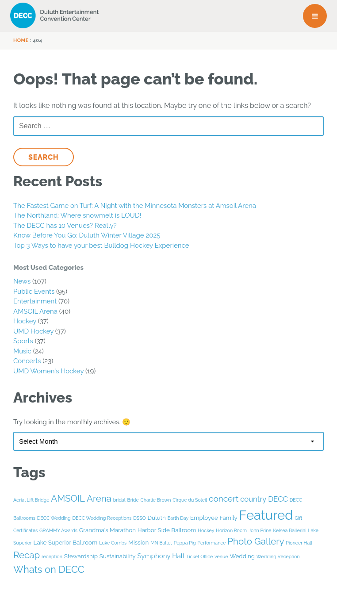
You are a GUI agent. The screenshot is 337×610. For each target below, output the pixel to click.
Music (22, 351)
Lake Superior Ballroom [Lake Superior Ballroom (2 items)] (66, 542)
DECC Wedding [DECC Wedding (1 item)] (54, 518)
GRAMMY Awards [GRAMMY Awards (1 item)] (58, 530)
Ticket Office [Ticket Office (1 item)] (199, 556)
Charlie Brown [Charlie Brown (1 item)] (155, 500)
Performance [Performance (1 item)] (212, 542)
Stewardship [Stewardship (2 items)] (81, 556)
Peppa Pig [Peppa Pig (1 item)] (185, 542)
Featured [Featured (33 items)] (266, 515)
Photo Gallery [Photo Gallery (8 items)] (255, 541)
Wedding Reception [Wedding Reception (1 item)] (278, 556)
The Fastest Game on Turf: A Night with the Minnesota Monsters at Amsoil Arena (134, 206)
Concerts (27, 361)
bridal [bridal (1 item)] (119, 500)
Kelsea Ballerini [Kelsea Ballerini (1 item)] (289, 530)
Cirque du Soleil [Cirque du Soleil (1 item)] (189, 500)
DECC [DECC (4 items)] (278, 499)
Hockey (24, 321)
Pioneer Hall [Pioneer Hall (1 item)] (299, 542)
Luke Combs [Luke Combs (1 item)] (112, 542)
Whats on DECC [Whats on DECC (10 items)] (48, 569)
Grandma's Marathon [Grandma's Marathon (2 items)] (107, 529)
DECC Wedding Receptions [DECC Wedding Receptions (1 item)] (101, 518)
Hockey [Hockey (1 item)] (206, 530)
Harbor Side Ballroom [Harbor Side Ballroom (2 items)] (167, 529)
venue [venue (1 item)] (221, 556)
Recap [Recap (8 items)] (26, 555)
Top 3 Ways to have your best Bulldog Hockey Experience (101, 245)
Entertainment (35, 301)
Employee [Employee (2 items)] (204, 517)
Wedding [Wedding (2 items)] (242, 556)
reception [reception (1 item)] (52, 556)
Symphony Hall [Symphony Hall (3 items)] (160, 556)
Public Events (33, 291)
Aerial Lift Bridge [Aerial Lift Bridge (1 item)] (31, 500)
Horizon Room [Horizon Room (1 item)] (231, 530)
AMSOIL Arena (35, 311)
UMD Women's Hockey (48, 371)
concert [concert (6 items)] (223, 498)
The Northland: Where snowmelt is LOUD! (77, 215)
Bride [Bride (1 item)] (133, 500)
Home (21, 40)
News (22, 281)
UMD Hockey (33, 331)
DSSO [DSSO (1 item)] (139, 518)
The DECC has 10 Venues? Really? (65, 226)
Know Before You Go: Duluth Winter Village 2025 (86, 235)
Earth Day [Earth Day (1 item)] (178, 518)
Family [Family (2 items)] (228, 517)
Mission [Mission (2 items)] (138, 542)
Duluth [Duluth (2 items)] (157, 517)
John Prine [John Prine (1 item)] (260, 530)
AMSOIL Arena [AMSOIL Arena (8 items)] (81, 498)
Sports (23, 341)
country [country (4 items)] (253, 499)
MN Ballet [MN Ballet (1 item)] (161, 542)
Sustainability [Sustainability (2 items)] (118, 556)
